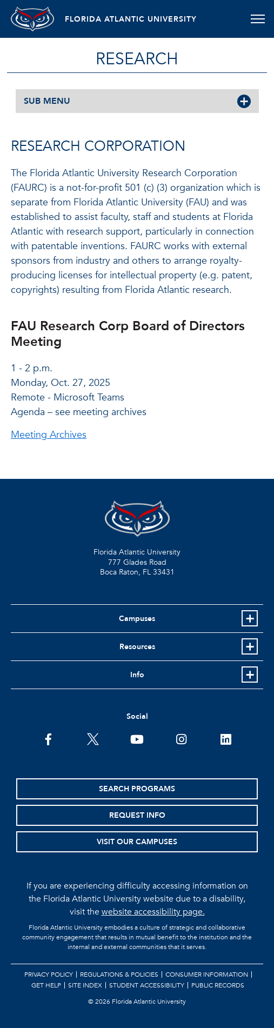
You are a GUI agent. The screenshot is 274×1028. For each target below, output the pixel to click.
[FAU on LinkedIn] (225, 738)
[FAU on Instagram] (181, 738)
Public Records (217, 985)
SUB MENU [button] (47, 101)
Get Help (46, 985)
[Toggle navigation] (257, 19)
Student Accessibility (146, 985)
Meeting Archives (48, 435)
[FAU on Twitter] (92, 738)
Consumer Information (206, 974)
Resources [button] (137, 647)
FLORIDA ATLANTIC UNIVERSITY (131, 19)
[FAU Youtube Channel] (137, 738)
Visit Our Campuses (137, 842)
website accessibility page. (153, 912)
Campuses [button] (137, 618)
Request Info (137, 815)
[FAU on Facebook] (48, 738)
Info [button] (137, 675)
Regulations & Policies (119, 974)
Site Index (85, 985)
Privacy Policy (48, 974)
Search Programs (137, 789)
